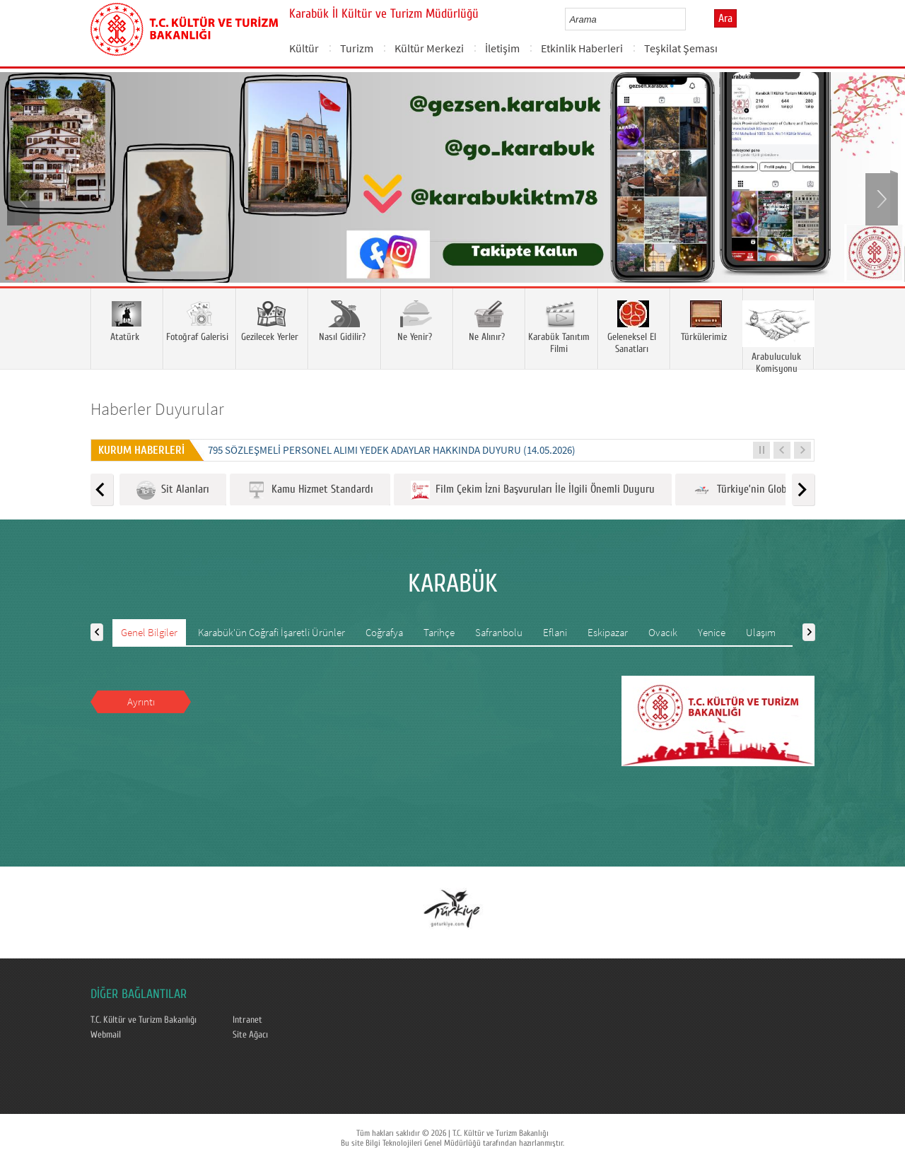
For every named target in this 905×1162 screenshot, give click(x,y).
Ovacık (662, 632)
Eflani (555, 632)
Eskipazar (608, 632)
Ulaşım (761, 632)
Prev (24, 198)
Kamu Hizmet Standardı (310, 490)
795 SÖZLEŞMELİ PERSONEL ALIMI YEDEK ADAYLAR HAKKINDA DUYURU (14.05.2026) (392, 450)
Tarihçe (439, 632)
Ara (725, 18)
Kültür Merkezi (429, 48)
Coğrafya (384, 632)
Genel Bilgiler (149, 632)
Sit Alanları (172, 490)
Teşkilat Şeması (681, 48)
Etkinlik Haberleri (582, 48)
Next (880, 198)
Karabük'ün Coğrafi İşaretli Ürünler (271, 632)
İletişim (502, 48)
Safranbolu (498, 632)
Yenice (711, 632)
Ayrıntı (141, 701)
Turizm (356, 48)
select (690, 19)
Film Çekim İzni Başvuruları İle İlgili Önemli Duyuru (533, 490)
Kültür (304, 48)
